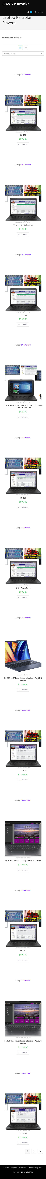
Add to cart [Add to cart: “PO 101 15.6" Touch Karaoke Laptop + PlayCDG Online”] (23, 690)
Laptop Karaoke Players (23, 132)
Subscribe (22, 1168)
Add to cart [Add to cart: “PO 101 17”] (23, 780)
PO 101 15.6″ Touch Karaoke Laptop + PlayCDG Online (23, 679)
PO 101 (23, 498)
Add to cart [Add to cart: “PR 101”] (23, 960)
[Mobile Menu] (38, 12)
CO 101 (23, 135)
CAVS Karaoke (16, 4)
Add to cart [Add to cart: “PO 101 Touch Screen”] (23, 597)
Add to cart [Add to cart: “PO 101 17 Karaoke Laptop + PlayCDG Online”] (23, 870)
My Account (33, 1168)
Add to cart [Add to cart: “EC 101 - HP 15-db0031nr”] (23, 234)
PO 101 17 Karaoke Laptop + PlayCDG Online (23, 861)
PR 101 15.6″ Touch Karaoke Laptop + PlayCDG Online (23, 1042)
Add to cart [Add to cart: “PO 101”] (23, 507)
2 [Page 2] (33, 1151)
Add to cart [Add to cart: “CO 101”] (23, 144)
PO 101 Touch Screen (23, 588)
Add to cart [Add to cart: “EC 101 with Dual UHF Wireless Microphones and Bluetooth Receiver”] (23, 417)
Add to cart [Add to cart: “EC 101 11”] (23, 324)
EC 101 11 (23, 315)
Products (6, 1168)
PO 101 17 (23, 770)
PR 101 (23, 951)
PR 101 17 (23, 1133)
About (41, 1168)
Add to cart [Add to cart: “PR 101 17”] (23, 1143)
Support (14, 1168)
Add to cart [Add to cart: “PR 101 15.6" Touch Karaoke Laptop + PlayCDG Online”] (23, 1053)
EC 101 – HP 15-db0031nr (23, 225)
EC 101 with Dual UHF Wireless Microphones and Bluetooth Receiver (23, 406)
